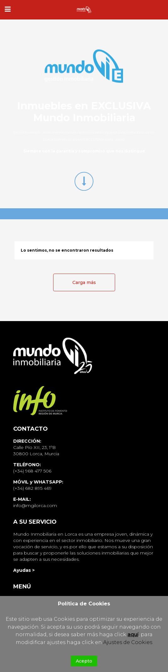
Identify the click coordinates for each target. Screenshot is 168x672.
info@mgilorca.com (35, 505)
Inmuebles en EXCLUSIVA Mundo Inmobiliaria (84, 112)
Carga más (84, 282)
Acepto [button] (84, 661)
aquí (132, 634)
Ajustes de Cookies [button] (127, 642)
